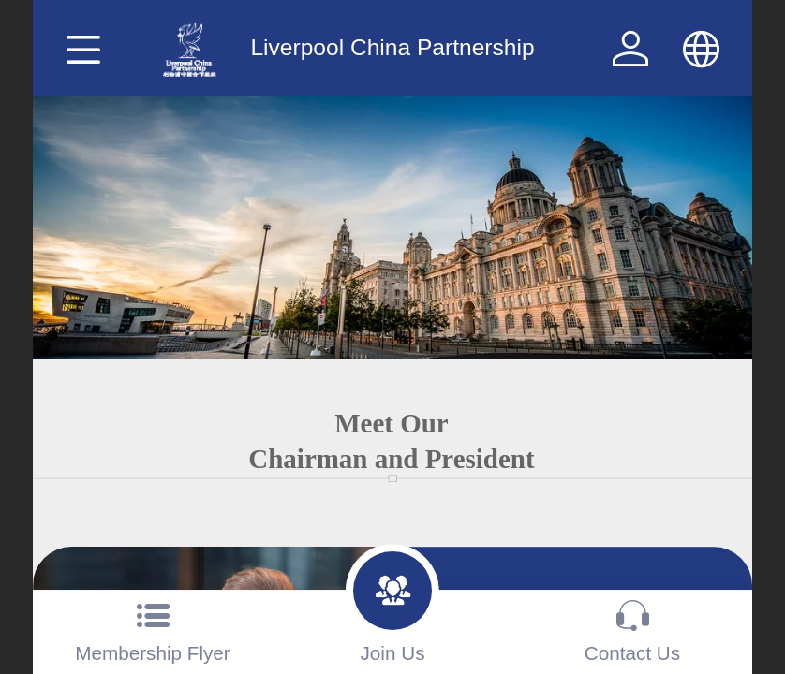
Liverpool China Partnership (392, 47)
